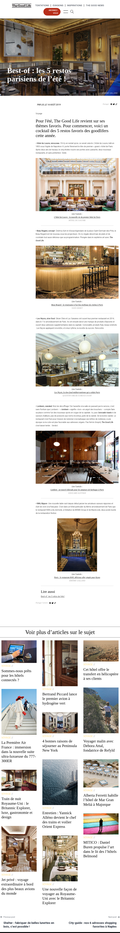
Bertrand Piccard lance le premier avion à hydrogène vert (59, 698)
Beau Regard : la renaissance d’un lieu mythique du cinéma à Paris (77, 305)
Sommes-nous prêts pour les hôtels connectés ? (16, 675)
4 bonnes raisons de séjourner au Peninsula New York (59, 745)
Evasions (58, 5)
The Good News (95, 5)
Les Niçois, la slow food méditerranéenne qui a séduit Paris (77, 392)
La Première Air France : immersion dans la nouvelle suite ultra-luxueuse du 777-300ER (18, 751)
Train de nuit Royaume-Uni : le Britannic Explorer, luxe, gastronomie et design (16, 808)
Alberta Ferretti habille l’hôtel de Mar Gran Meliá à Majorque (100, 800)
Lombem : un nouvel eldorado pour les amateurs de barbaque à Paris (77, 490)
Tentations (42, 5)
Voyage (11, 61)
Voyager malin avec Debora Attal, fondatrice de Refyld (99, 745)
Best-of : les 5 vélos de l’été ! (53, 596)
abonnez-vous (53, 11)
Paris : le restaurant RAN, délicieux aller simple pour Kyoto (77, 577)
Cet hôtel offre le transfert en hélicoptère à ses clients (100, 674)
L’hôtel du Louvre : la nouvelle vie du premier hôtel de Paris (77, 217)
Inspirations (74, 5)
